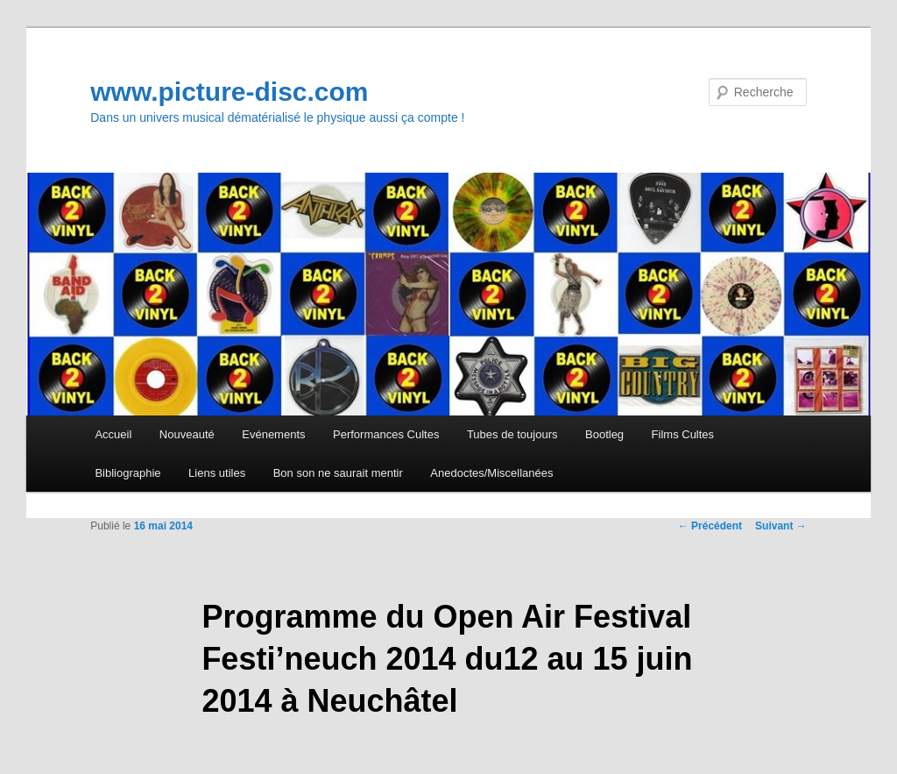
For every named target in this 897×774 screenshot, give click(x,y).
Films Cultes (683, 434)
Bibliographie (127, 472)
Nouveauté (187, 434)
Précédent (710, 526)
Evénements (273, 434)
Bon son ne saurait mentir (338, 472)
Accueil (113, 434)
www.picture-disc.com (229, 91)
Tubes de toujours (512, 434)
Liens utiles (216, 472)
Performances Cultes (386, 434)
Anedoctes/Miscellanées (491, 472)
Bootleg (604, 434)
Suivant (781, 526)
